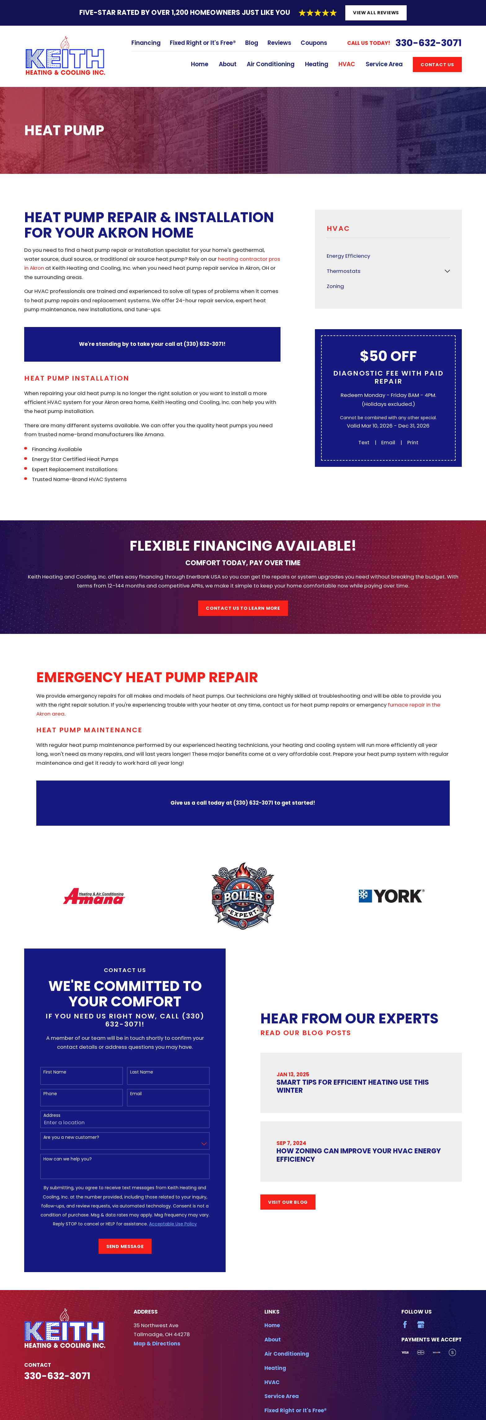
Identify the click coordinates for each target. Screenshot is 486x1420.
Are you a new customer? (65, 1137)
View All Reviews (376, 13)
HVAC (272, 1382)
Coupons (314, 43)
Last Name (135, 1072)
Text (363, 442)
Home (272, 1325)
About (272, 1339)
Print (412, 442)
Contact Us (437, 65)
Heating (275, 1368)
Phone (44, 1093)
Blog (251, 43)
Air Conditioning (286, 1354)
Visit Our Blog (298, 1202)
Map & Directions (157, 1343)
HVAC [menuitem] (346, 64)
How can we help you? (61, 1159)
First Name (48, 1072)
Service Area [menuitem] (384, 64)
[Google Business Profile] (420, 1324)
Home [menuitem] (199, 64)
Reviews (279, 43)
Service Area (281, 1396)
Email (388, 442)
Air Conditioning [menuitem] (270, 64)
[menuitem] (388, 256)
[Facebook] (405, 1324)
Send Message (118, 1246)
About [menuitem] (227, 64)
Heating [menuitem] (316, 64)
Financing (146, 43)
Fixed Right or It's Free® (203, 43)
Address (45, 1115)
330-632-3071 (428, 43)
